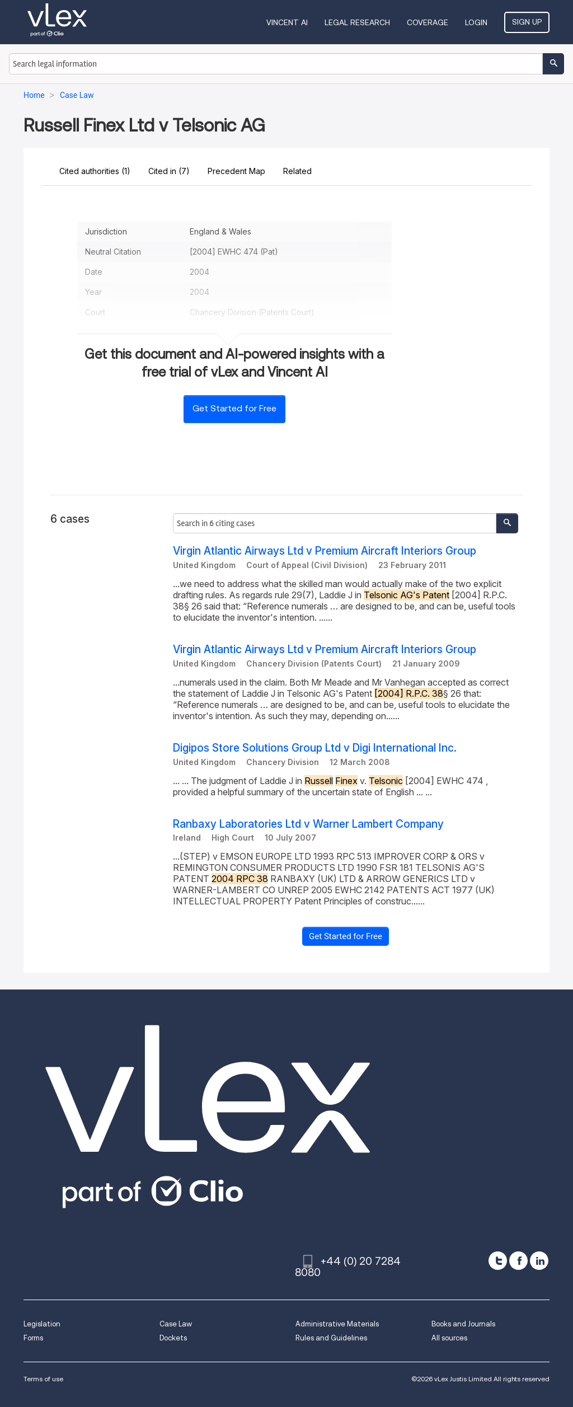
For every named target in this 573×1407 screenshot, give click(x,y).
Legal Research (357, 22)
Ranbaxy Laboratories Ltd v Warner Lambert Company (308, 824)
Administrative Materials (337, 1324)
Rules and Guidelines (331, 1338)
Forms (33, 1338)
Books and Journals (463, 1324)
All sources (449, 1338)
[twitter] (498, 1260)
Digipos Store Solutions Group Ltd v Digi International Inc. (315, 748)
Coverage (427, 22)
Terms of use (43, 1378)
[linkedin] (539, 1260)
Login (476, 22)
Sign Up (527, 21)
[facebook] (518, 1260)
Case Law (175, 1324)
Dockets (173, 1338)
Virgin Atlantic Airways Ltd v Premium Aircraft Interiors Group (324, 551)
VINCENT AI (287, 22)
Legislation (42, 1324)
